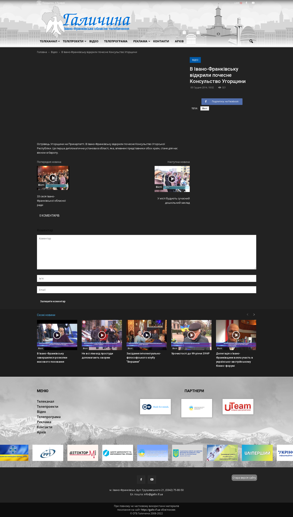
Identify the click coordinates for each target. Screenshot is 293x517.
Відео (195, 60)
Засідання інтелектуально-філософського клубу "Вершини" (143, 357)
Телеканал (50, 41)
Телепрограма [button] (116, 41)
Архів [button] (179, 41)
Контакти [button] (161, 41)
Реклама (141, 41)
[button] (251, 41)
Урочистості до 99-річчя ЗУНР (190, 353)
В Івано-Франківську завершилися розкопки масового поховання (52, 357)
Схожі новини (46, 315)
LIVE (238, 3)
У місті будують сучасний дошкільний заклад (173, 200)
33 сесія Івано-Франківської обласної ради (51, 200)
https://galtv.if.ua (150, 509)
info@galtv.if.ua (153, 494)
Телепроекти (74, 41)
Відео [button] (93, 41)
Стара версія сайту (244, 477)
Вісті (204, 108)
